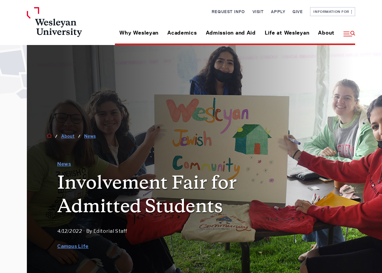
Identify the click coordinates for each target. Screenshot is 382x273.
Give (297, 11)
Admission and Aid (231, 33)
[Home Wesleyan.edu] (65, 26)
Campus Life (73, 246)
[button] (347, 30)
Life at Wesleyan (287, 33)
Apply (278, 11)
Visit (258, 11)
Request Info (228, 11)
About (326, 33)
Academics (182, 33)
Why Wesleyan (138, 33)
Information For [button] (332, 11)
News (90, 136)
